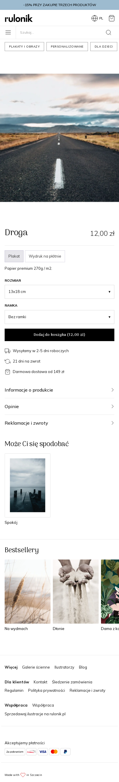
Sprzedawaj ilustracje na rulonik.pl (35, 714)
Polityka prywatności (46, 690)
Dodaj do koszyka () (59, 335)
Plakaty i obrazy (24, 46)
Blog (83, 667)
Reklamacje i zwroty (87, 690)
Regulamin (14, 690)
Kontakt (40, 682)
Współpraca (43, 705)
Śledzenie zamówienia (72, 682)
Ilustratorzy (64, 667)
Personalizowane (67, 46)
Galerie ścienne (36, 667)
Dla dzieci (104, 46)
